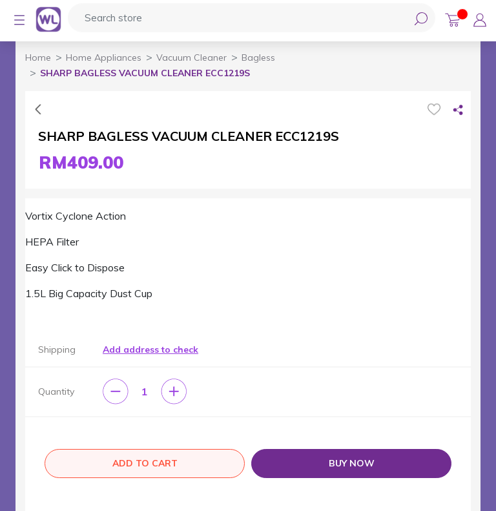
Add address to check (150, 349)
